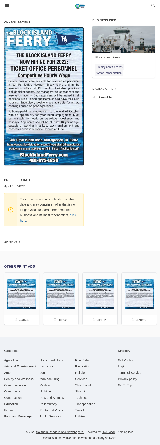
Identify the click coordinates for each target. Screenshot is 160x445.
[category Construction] (13, 397)
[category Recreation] (82, 366)
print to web (79, 438)
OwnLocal (108, 432)
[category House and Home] (52, 360)
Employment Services (109, 67)
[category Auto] (7, 372)
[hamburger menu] (6, 5)
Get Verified (126, 360)
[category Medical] (45, 385)
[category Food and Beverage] (18, 416)
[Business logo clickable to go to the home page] (80, 6)
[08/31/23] (22, 298)
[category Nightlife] (45, 391)
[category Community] (12, 391)
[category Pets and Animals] (52, 397)
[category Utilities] (80, 416)
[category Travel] (79, 410)
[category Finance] (9, 410)
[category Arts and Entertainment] (20, 366)
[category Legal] (43, 372)
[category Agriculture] (11, 360)
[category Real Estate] (83, 360)
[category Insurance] (46, 366)
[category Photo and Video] (51, 410)
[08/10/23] (139, 298)
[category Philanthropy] (48, 404)
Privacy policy (127, 379)
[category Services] (81, 379)
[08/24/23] (61, 298)
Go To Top (125, 385)
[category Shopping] (81, 391)
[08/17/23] (100, 298)
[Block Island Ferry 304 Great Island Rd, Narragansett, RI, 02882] (123, 45)
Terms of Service (129, 372)
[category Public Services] (50, 416)
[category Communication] (15, 385)
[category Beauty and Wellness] (19, 379)
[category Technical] (81, 397)
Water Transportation (109, 72)
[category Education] (11, 404)
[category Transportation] (85, 404)
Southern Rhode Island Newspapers (60, 432)
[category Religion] (80, 372)
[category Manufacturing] (49, 379)
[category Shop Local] (83, 385)
